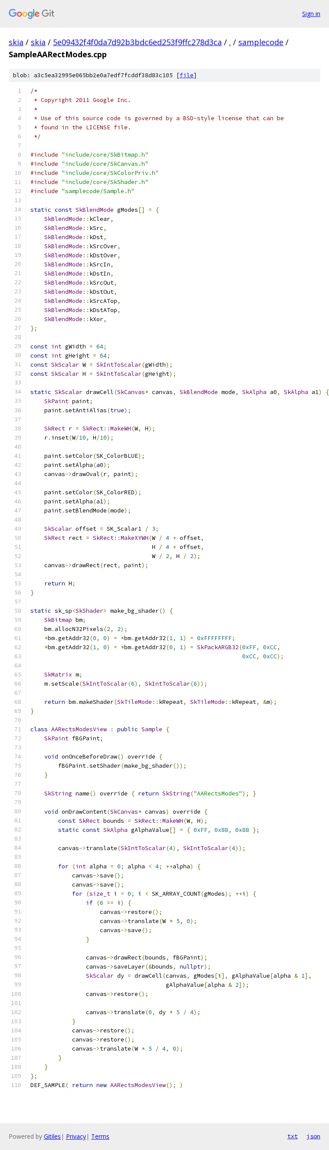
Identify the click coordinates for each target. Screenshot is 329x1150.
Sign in (311, 14)
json (313, 1136)
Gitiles (52, 1136)
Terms (100, 1136)
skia (16, 42)
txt (292, 1136)
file (187, 75)
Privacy (76, 1136)
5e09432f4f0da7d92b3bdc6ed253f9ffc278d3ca (137, 42)
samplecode (260, 42)
